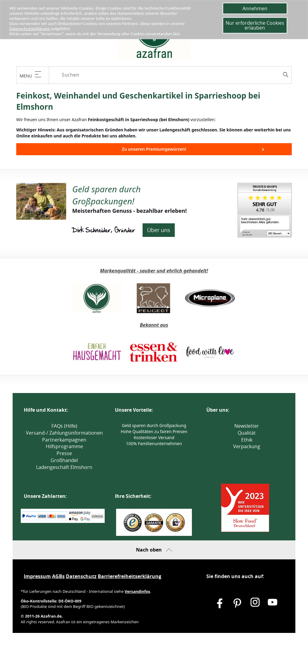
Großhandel (64, 460)
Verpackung (246, 446)
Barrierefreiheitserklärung (129, 576)
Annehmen (254, 8)
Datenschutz (81, 576)
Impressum (37, 576)
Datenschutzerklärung (31, 29)
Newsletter (246, 426)
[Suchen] (175, 75)
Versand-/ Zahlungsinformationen (64, 432)
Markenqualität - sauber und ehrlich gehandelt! (154, 270)
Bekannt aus (154, 325)
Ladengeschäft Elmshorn (64, 467)
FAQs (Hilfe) (64, 426)
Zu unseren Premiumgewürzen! (154, 149)
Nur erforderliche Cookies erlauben (255, 25)
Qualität (247, 432)
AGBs (58, 576)
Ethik (246, 439)
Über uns (158, 230)
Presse (64, 453)
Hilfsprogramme (64, 446)
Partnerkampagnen (64, 439)
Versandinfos (137, 591)
